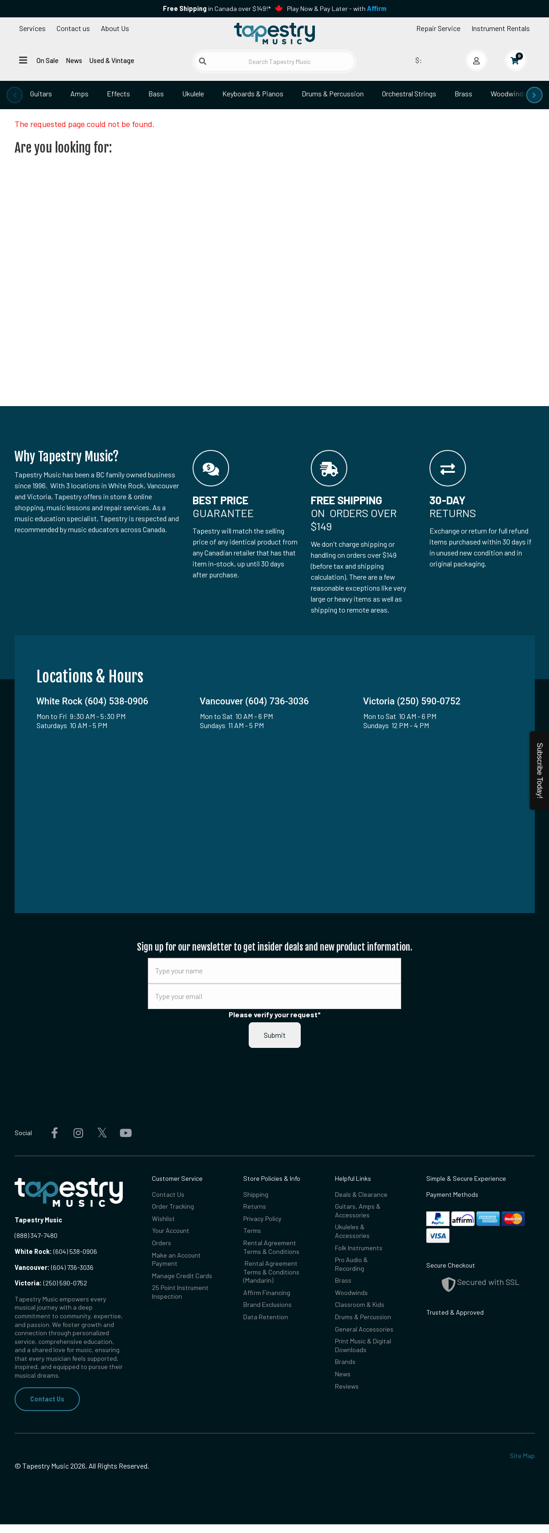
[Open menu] (23, 59)
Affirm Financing (266, 1292)
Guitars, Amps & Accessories (358, 1210)
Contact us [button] (73, 28)
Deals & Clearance (361, 1194)
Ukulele (193, 93)
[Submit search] (202, 61)
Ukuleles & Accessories (352, 1231)
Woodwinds (509, 93)
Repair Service (438, 28)
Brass (463, 93)
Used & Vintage (111, 60)
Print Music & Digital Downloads (363, 1345)
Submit (275, 1035)
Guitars (41, 93)
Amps (79, 93)
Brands (345, 1361)
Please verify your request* (275, 1014)
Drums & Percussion (333, 93)
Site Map (522, 1455)
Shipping (255, 1194)
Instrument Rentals (500, 28)
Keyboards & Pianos (252, 93)
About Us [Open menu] (115, 28)
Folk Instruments (358, 1248)
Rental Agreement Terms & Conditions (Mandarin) (271, 1271)
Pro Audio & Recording (351, 1264)
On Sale (47, 60)
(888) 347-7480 (36, 1235)
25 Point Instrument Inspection (180, 1292)
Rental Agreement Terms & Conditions (271, 1247)
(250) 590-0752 (51, 1283)
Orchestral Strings (409, 93)
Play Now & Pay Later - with (337, 8)
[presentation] (14, 95)
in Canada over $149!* (217, 8)
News (74, 60)
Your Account (170, 1230)
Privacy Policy (262, 1218)
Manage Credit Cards (182, 1275)
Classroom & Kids (359, 1304)
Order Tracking (173, 1206)
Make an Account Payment (176, 1259)
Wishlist (163, 1218)
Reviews (347, 1386)
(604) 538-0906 (56, 1251)
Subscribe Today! (540, 770)
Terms (252, 1230)
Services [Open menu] (32, 28)
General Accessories (364, 1329)
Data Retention (265, 1317)
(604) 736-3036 (54, 1267)
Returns (254, 1206)
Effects (118, 93)
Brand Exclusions (267, 1304)
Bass (156, 93)
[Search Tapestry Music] (274, 61)
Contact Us (47, 1399)
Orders (161, 1243)
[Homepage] (275, 33)
